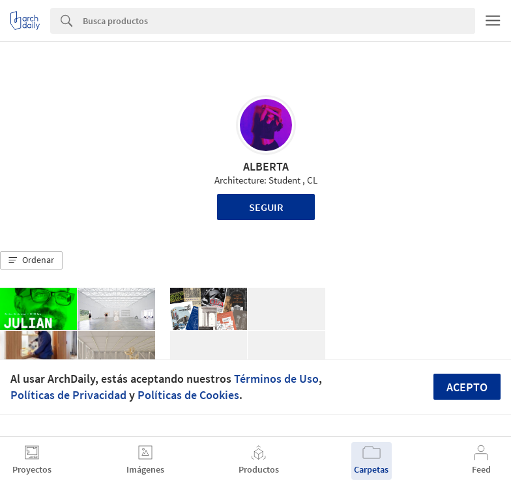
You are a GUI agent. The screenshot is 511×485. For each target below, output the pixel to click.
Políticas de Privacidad (68, 394)
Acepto (467, 387)
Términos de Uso (276, 378)
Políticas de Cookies (188, 394)
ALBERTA (266, 166)
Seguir (266, 207)
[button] (31, 260)
